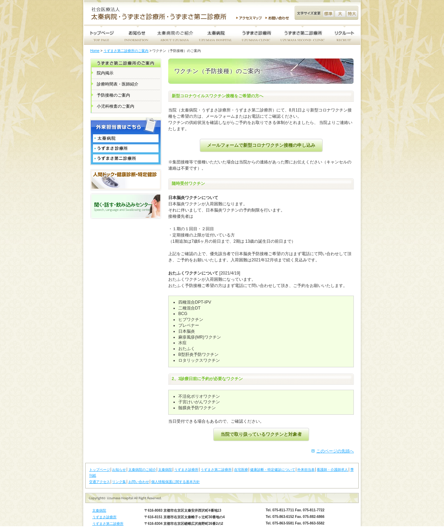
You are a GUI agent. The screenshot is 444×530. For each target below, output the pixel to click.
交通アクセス (99, 482)
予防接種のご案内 (113, 95)
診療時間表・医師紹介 (117, 84)
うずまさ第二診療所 (216, 469)
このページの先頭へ (335, 451)
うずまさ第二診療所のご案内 (125, 51)
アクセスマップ (249, 18)
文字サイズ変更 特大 (352, 13)
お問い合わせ (278, 18)
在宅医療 (241, 469)
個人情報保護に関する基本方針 (175, 482)
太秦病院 (165, 469)
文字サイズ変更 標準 (328, 13)
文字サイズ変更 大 (340, 13)
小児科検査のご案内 (115, 106)
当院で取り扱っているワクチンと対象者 (261, 434)
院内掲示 (105, 73)
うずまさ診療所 (186, 469)
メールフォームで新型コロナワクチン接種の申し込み (261, 145)
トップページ (99, 469)
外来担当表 (306, 469)
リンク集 (119, 482)
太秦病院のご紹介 (142, 469)
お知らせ (119, 469)
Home (95, 51)
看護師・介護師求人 (332, 469)
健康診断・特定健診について (272, 469)
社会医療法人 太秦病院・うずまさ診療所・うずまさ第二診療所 (161, 14)
